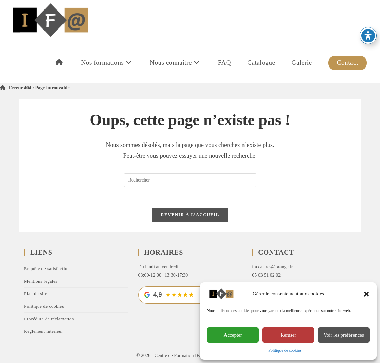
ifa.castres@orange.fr (272, 266)
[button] (366, 294)
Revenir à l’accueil (190, 214)
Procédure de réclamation (49, 318)
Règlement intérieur (43, 331)
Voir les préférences (344, 335)
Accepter (233, 335)
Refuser (288, 335)
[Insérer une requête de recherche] (190, 180)
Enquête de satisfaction (47, 268)
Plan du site (35, 293)
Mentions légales (40, 281)
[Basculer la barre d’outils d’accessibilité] (368, 13)
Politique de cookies (284, 350)
